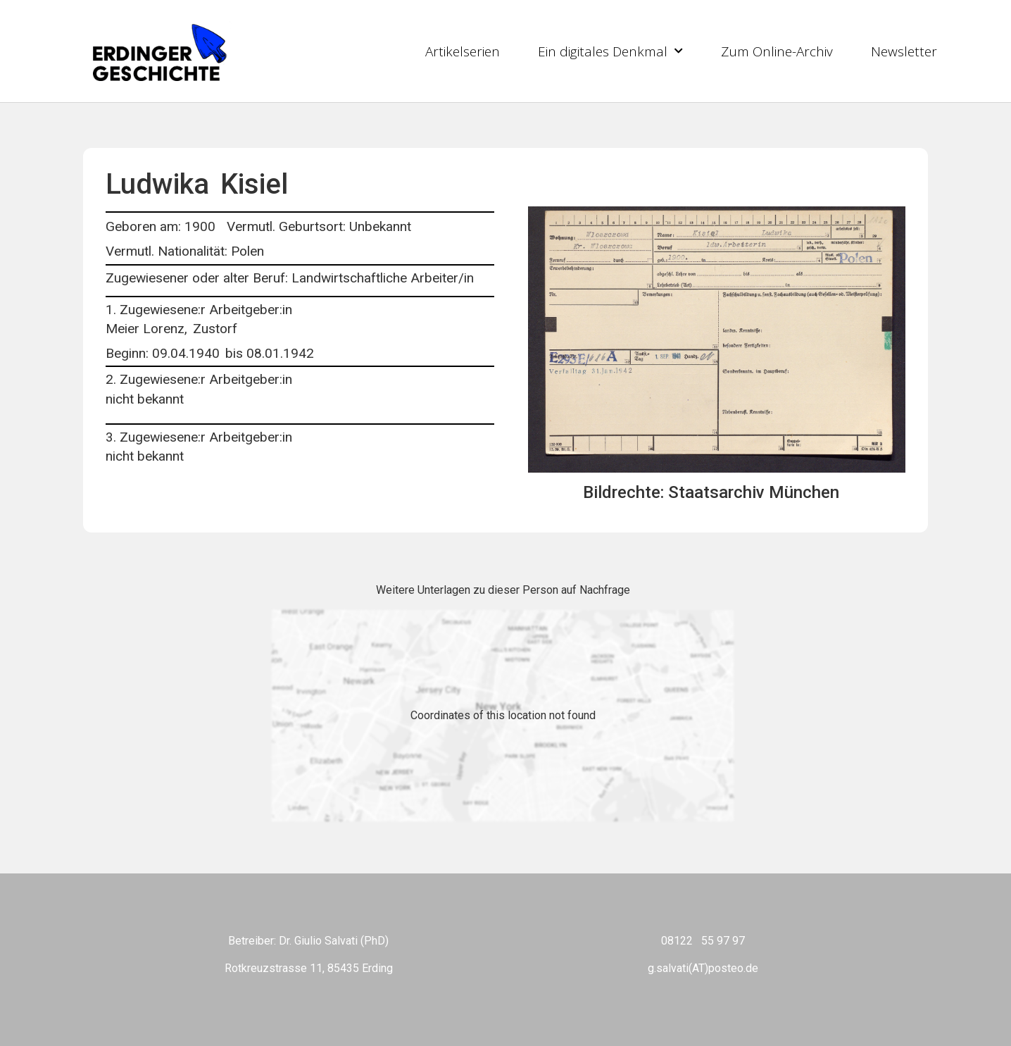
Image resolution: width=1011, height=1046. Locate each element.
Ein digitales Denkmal (610, 51)
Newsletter (904, 51)
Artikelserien (462, 51)
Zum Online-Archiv (777, 51)
